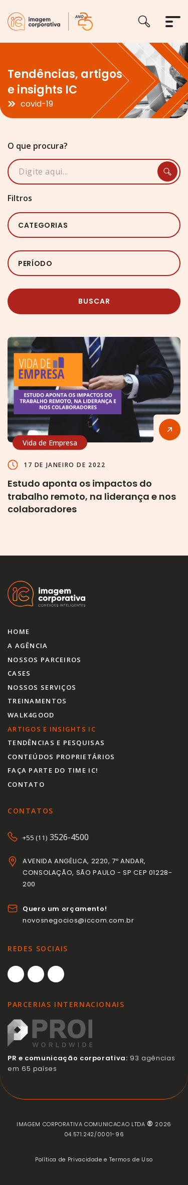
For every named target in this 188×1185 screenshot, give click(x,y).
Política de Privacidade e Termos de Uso (94, 1159)
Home (19, 631)
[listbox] (94, 225)
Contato (26, 784)
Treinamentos (37, 700)
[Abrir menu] (172, 21)
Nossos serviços (42, 687)
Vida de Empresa (50, 442)
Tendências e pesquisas (56, 742)
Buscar (94, 301)
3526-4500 (56, 837)
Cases (19, 673)
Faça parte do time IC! (53, 770)
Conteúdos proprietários (61, 756)
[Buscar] (151, 21)
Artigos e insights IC (52, 729)
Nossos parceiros (44, 659)
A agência (28, 645)
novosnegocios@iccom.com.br (78, 920)
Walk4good (31, 714)
